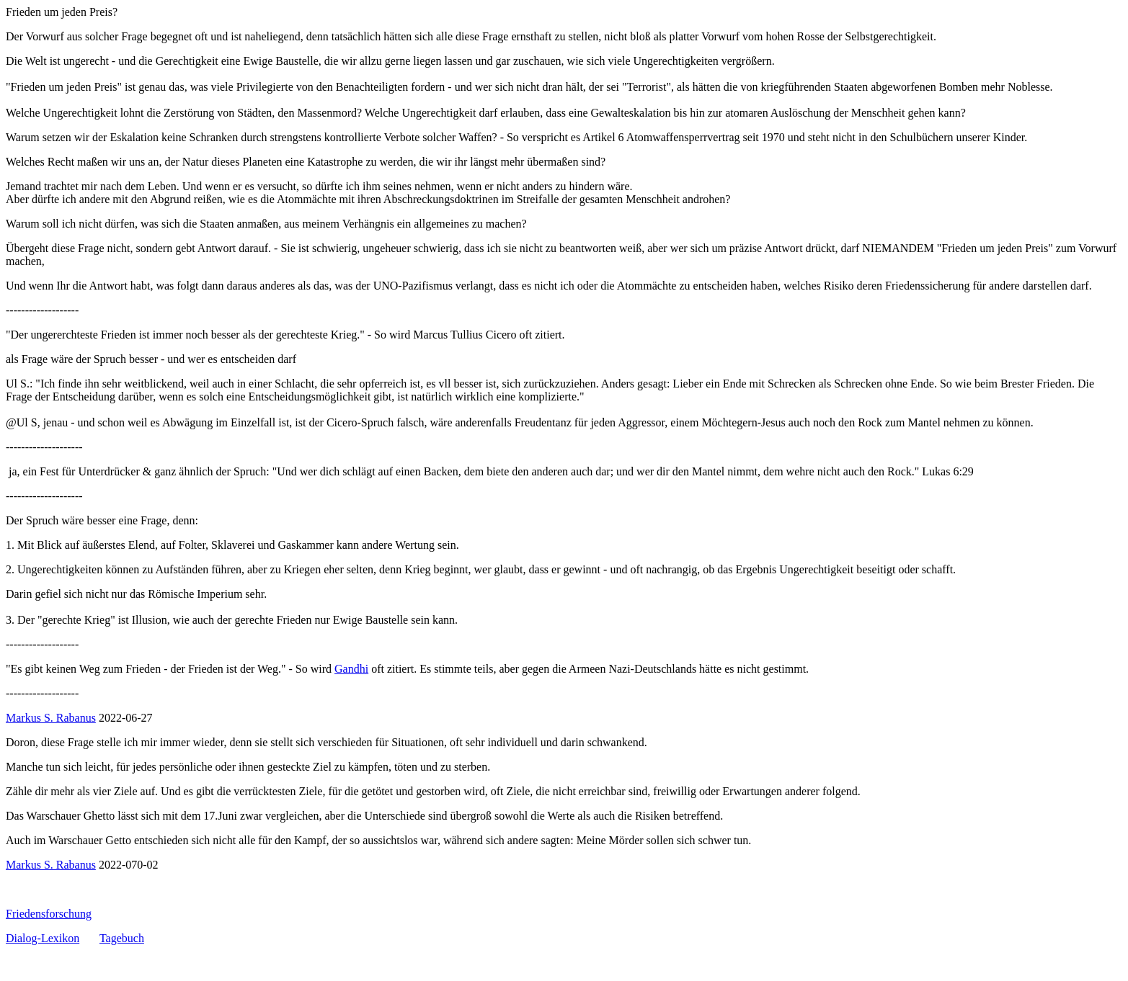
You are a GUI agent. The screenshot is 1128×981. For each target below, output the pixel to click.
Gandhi (351, 669)
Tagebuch (121, 938)
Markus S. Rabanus (51, 718)
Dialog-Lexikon (42, 938)
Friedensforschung (49, 914)
